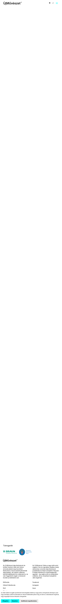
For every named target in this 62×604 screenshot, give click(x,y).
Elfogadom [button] (5, 601)
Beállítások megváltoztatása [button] (29, 601)
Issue (34, 588)
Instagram (36, 585)
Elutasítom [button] (15, 601)
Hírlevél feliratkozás (9, 585)
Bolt (4, 588)
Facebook (36, 582)
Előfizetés (6, 582)
